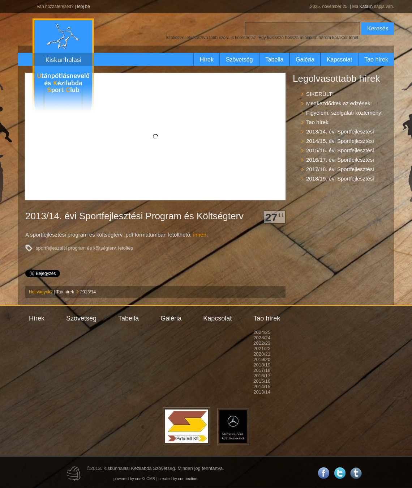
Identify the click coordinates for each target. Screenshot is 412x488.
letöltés (125, 248)
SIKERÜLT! (320, 94)
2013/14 (88, 291)
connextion (187, 478)
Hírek (207, 59)
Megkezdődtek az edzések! (339, 103)
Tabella (274, 59)
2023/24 (261, 337)
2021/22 (261, 348)
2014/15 (261, 386)
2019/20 (261, 359)
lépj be (83, 6)
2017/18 (261, 370)
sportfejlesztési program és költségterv (76, 248)
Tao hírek (376, 59)
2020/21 (261, 354)
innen (199, 235)
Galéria (305, 59)
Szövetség (239, 59)
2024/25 (261, 332)
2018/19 (261, 365)
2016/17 (261, 375)
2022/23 (261, 343)
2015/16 (261, 381)
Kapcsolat (339, 59)
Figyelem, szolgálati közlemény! (344, 113)
